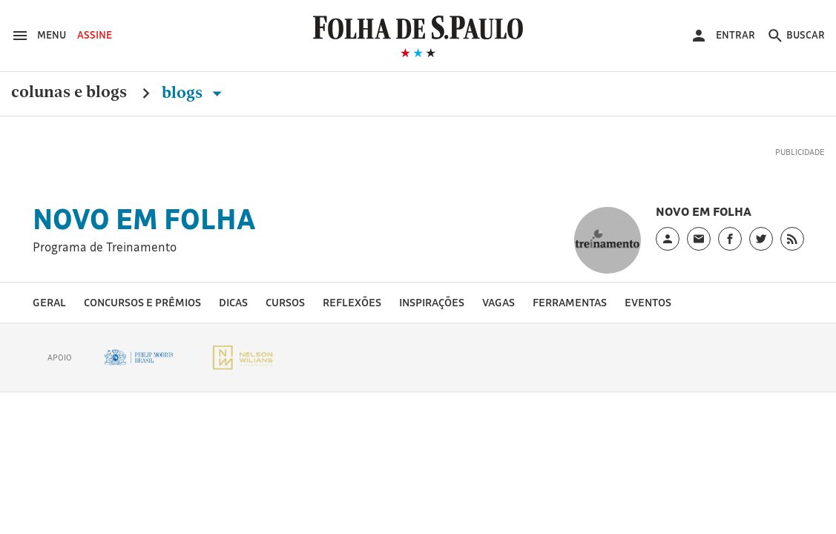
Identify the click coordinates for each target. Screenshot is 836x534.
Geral (49, 302)
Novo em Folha (144, 219)
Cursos (285, 302)
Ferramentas (570, 302)
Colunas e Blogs (69, 92)
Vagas (498, 302)
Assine (94, 34)
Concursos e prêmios (142, 302)
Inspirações (431, 302)
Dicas (233, 302)
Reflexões (352, 302)
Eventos (648, 302)
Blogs (195, 92)
